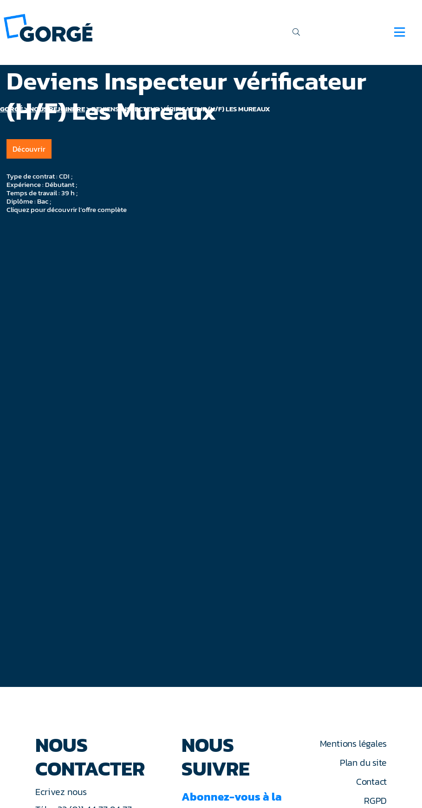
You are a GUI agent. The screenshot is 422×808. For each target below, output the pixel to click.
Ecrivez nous (62, 792)
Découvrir (29, 148)
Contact (371, 782)
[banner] (48, 27)
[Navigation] (399, 32)
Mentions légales (353, 743)
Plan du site (363, 763)
